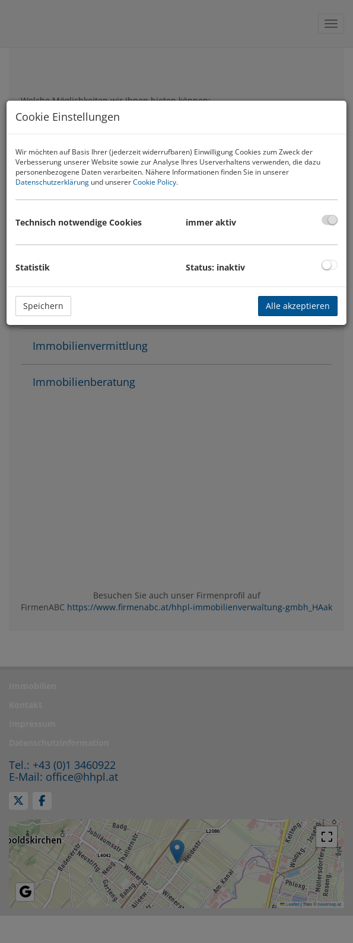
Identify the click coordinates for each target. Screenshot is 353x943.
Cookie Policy (154, 182)
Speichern (43, 305)
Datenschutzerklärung (52, 182)
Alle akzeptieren (298, 305)
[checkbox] (330, 220)
